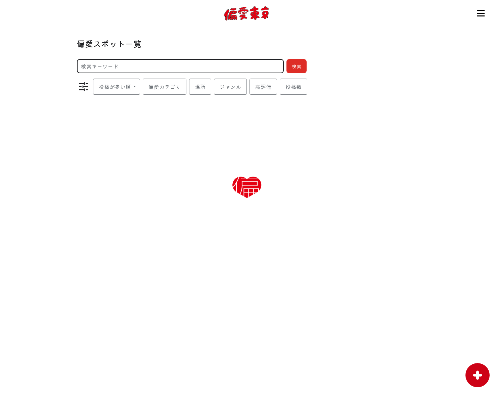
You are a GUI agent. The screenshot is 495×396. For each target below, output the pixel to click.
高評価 (263, 87)
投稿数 (293, 87)
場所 (200, 87)
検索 (296, 66)
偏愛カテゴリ (164, 87)
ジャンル (230, 87)
